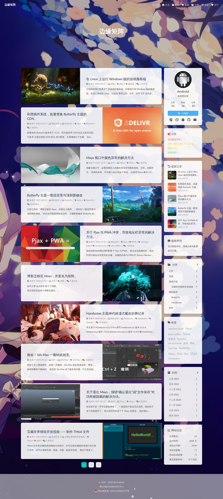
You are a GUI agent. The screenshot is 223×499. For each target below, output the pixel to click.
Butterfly (68, 124)
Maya (119, 163)
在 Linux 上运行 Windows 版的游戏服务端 (114, 79)
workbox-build (169, 328)
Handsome (125, 319)
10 (97, 322)
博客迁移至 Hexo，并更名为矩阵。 (53, 276)
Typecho (87, 322)
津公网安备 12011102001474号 (111, 490)
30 (41, 204)
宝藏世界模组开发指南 (75, 437)
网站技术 (56, 124)
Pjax (122, 242)
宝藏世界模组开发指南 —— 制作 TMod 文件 (59, 432)
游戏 (110, 84)
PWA (131, 242)
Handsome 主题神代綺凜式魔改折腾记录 (113, 313)
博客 (62, 281)
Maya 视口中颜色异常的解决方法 (108, 158)
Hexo (79, 124)
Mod (39, 441)
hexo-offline (113, 246)
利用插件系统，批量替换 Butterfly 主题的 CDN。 (58, 116)
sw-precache (97, 246)
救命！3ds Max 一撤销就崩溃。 (51, 353)
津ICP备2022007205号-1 (111, 486)
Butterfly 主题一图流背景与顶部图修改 (56, 195)
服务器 (128, 84)
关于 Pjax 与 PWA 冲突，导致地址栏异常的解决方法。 (115, 234)
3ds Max (64, 358)
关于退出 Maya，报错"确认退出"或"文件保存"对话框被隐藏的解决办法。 (115, 394)
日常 (54, 281)
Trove (29, 441)
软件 (110, 163)
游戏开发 (56, 437)
